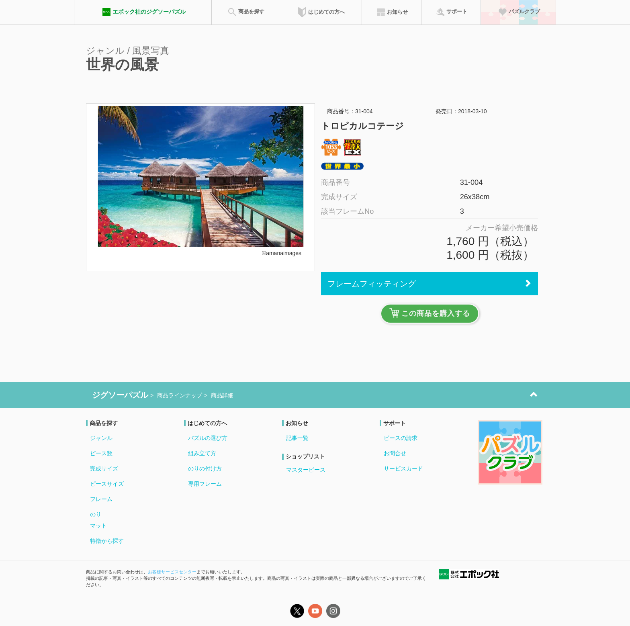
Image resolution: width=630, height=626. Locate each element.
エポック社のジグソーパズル (143, 12)
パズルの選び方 (207, 438)
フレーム (101, 499)
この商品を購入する (429, 313)
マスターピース (305, 469)
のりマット (98, 520)
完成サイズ (104, 468)
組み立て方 (202, 453)
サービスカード (403, 468)
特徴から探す (107, 541)
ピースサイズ (107, 484)
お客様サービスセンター (172, 571)
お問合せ (395, 453)
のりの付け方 (205, 468)
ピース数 (101, 453)
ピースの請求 (400, 438)
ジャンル (101, 438)
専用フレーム (205, 484)
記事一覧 (297, 438)
